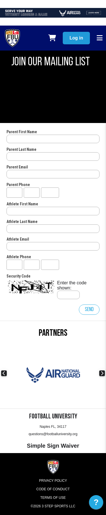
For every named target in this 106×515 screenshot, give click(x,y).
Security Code (19, 276)
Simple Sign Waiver (53, 446)
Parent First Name (22, 132)
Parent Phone (18, 184)
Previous (4, 373)
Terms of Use (53, 498)
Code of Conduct (53, 489)
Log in (76, 38)
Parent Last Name (21, 149)
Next (102, 373)
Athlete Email (18, 239)
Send (89, 309)
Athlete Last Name (22, 221)
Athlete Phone (19, 257)
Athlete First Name (22, 204)
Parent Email (17, 167)
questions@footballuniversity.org (53, 434)
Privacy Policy (53, 481)
